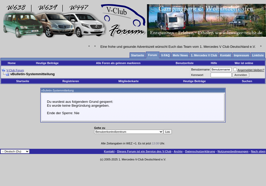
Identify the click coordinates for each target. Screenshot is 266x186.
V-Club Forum (15, 70)
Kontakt (109, 151)
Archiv (178, 151)
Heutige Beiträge (47, 63)
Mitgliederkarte (129, 81)
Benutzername (200, 69)
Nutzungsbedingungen (233, 151)
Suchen (247, 81)
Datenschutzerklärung (200, 151)
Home (12, 63)
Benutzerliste (185, 63)
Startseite (22, 81)
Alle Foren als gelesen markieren (118, 63)
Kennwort (197, 74)
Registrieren (70, 81)
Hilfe (214, 63)
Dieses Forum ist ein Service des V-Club (144, 151)
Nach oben (258, 151)
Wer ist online (244, 63)
